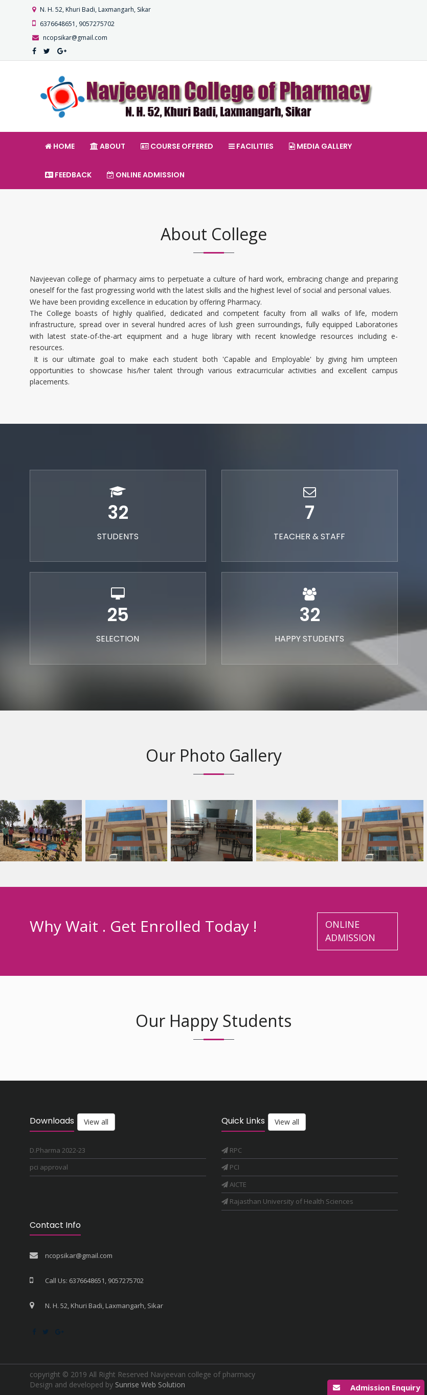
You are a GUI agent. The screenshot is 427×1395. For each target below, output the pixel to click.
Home (60, 146)
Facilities (251, 146)
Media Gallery (320, 146)
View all (96, 1122)
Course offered (177, 146)
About (107, 146)
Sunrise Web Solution (150, 1384)
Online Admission (146, 175)
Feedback (68, 175)
